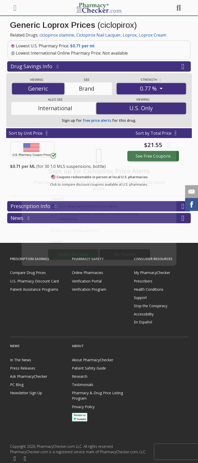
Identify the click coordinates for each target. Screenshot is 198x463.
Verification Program (89, 289)
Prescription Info (99, 206)
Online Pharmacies (87, 272)
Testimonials (82, 384)
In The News (20, 359)
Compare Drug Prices (28, 272)
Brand (86, 88)
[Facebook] (14, 458)
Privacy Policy (83, 406)
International (55, 108)
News (99, 218)
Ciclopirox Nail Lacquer (98, 35)
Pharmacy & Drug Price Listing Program (97, 395)
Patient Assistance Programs (34, 289)
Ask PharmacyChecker (28, 376)
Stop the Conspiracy (150, 305)
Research (79, 376)
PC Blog (16, 384)
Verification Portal (87, 281)
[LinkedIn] (25, 458)
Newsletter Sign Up (26, 392)
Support (140, 297)
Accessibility (144, 314)
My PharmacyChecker (152, 272)
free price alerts (97, 120)
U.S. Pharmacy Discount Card (34, 281)
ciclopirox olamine (56, 35)
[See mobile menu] (14, 7)
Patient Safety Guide (89, 368)
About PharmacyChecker (92, 359)
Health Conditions (148, 289)
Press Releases (22, 368)
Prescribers (143, 281)
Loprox (130, 35)
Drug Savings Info (99, 66)
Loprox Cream (152, 35)
